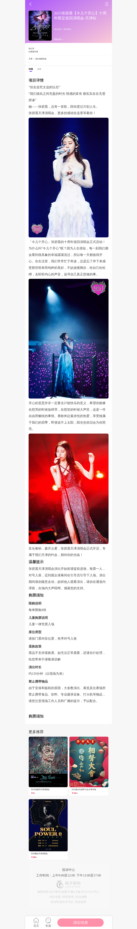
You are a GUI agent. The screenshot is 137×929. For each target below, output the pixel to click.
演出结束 (80, 922)
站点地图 (81, 896)
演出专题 (55, 896)
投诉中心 (68, 870)
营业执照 (80, 901)
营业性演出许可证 (62, 901)
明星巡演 (68, 896)
